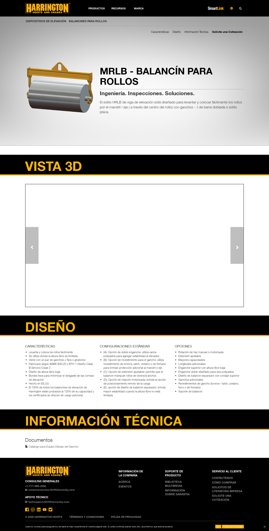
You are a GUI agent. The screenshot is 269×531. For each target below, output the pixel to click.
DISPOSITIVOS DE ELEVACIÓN (46, 21)
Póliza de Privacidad (126, 516)
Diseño (177, 31)
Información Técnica (196, 31)
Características (160, 31)
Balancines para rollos (88, 21)
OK (218, 526)
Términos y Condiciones (86, 516)
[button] (32, 245)
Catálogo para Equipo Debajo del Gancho (51, 446)
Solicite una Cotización (227, 31)
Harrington (50, 8)
